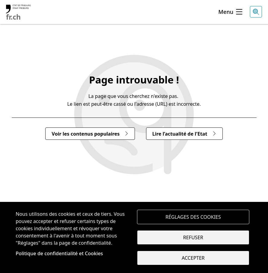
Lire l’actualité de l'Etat (184, 133)
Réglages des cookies (193, 217)
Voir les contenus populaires (90, 133)
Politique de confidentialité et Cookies (59, 253)
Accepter (193, 258)
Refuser (193, 237)
